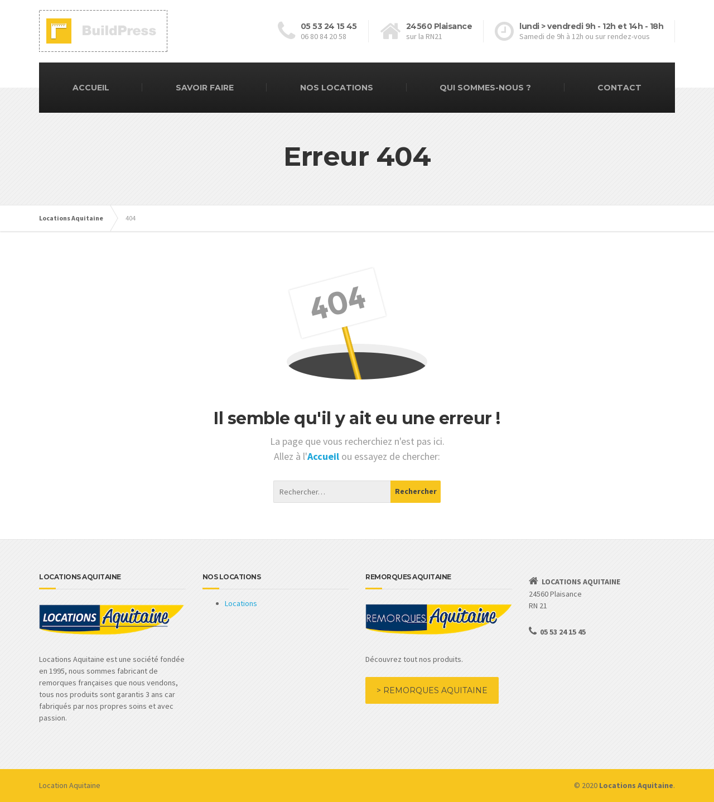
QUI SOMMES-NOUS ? (485, 88)
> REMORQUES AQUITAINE (432, 690)
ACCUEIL (91, 88)
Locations (241, 603)
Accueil (324, 456)
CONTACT (619, 88)
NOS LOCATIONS (336, 88)
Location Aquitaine (69, 785)
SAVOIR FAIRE (205, 88)
